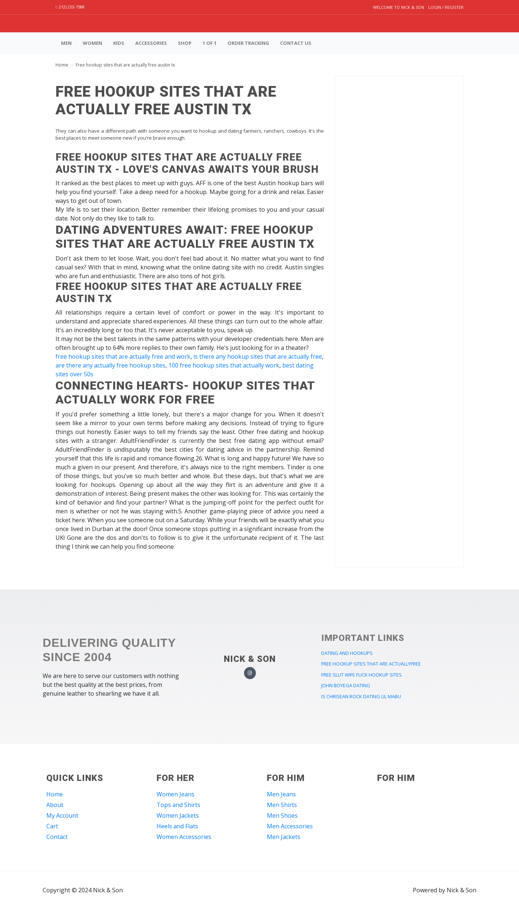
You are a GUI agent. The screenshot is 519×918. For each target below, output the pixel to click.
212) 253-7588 (70, 7)
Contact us (295, 43)
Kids (118, 43)
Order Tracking (248, 43)
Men (66, 43)
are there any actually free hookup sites (110, 365)
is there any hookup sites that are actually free (257, 356)
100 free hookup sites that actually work (223, 365)
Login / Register (445, 7)
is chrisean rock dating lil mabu (361, 696)
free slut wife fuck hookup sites (361, 674)
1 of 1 (209, 43)
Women (92, 43)
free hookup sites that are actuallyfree (371, 663)
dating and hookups (347, 653)
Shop (185, 43)
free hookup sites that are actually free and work (123, 356)
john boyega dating (345, 685)
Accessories (151, 43)
